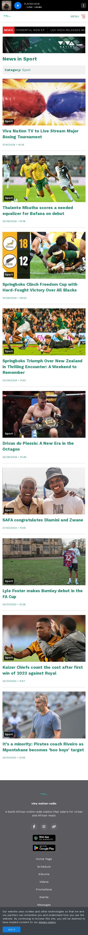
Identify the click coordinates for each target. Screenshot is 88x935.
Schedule (44, 866)
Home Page (44, 859)
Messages (44, 904)
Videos (44, 881)
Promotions (44, 889)
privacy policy (47, 922)
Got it (11, 929)
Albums (43, 874)
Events (44, 897)
